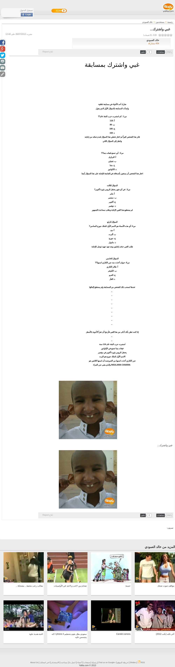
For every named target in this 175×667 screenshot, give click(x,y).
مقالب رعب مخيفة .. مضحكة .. (29, 586)
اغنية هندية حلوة (36, 634)
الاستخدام (55, 662)
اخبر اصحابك (45, 662)
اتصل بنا (72, 662)
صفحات (87, 662)
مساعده (64, 662)
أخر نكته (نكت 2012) (165, 634)
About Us (34, 662)
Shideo (133, 662)
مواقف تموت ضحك (166, 586)
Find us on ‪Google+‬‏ (107, 662)
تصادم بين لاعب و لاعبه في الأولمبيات (70, 586)
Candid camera (123, 634)
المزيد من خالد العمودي (160, 547)
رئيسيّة (94, 662)
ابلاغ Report (48, 51)
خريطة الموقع (122, 662)
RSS (141, 662)
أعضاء (79, 662)
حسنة (127, 586)
